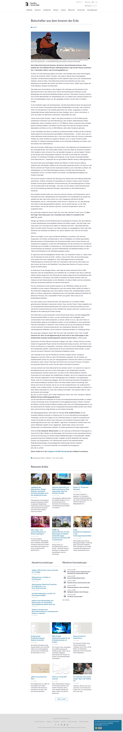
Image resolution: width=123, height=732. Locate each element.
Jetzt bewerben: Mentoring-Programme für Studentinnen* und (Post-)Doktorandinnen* (44, 586)
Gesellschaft (47, 10)
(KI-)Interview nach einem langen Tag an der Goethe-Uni (82, 679)
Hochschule (81, 10)
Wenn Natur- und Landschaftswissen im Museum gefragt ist (38, 532)
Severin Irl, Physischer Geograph (80, 488)
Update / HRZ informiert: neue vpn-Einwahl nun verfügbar (45, 571)
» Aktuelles (29, 10)
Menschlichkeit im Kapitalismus (79, 637)
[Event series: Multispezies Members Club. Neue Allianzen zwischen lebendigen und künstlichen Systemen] (74, 585)
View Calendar (65, 600)
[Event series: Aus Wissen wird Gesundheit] (74, 594)
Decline (100, 728)
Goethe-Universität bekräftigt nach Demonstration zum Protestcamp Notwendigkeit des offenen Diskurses (43, 602)
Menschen (71, 10)
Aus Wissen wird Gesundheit (74, 596)
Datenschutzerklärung (70, 727)
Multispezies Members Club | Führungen (77, 592)
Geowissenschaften (38, 458)
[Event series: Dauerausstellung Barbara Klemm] (74, 576)
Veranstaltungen (92, 10)
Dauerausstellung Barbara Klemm (76, 578)
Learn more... (106, 725)
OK (96, 728)
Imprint (62, 727)
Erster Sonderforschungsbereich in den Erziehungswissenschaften (82, 533)
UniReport (48, 458)
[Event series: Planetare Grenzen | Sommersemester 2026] (74, 580)
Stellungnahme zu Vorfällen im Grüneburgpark (41, 578)
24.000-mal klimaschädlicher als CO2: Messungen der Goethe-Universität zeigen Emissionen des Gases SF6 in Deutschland (61, 535)
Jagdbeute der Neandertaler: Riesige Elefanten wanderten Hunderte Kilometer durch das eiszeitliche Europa (40, 491)
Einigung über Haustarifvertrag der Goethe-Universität (38, 638)
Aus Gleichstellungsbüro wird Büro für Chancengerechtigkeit (43, 594)
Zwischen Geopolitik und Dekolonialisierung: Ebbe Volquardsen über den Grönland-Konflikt (60, 490)
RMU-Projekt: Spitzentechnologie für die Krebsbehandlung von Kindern (61, 639)
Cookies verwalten (80, 727)
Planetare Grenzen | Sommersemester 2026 (78, 582)
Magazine (79, 2)
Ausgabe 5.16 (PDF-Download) (58, 451)
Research (38, 10)
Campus (63, 10)
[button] (61, 699)
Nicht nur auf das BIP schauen (59, 678)
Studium (55, 10)
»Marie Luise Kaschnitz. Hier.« (39, 678)
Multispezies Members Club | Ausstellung (78, 587)
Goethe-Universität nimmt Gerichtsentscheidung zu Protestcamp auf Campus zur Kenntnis (45, 611)
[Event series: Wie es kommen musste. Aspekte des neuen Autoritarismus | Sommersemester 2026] (74, 569)
